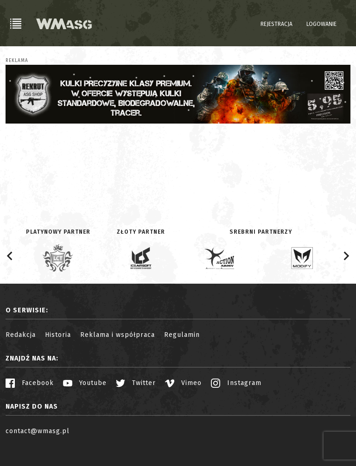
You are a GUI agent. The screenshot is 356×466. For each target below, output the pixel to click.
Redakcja (21, 335)
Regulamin (182, 335)
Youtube (85, 383)
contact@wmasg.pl (38, 431)
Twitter (136, 383)
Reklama (17, 60)
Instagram (236, 383)
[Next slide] (345, 256)
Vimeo (183, 383)
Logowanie (321, 24)
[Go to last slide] (10, 256)
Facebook (30, 383)
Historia (58, 335)
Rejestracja (276, 24)
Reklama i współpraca (117, 335)
